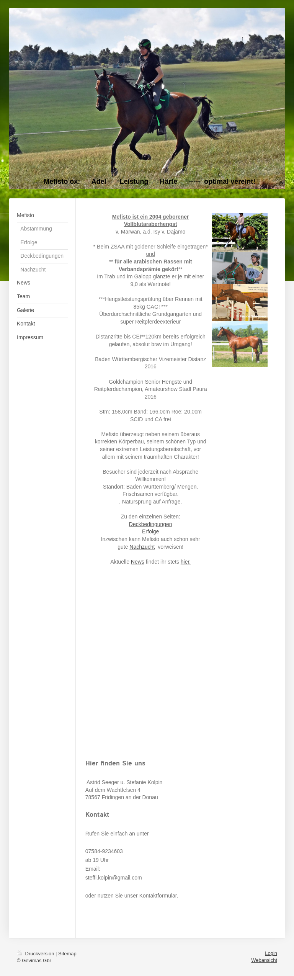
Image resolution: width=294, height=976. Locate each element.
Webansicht (264, 960)
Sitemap (67, 953)
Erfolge (150, 531)
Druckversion (36, 953)
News (137, 562)
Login (271, 953)
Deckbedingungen (150, 524)
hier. (186, 562)
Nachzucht (142, 547)
